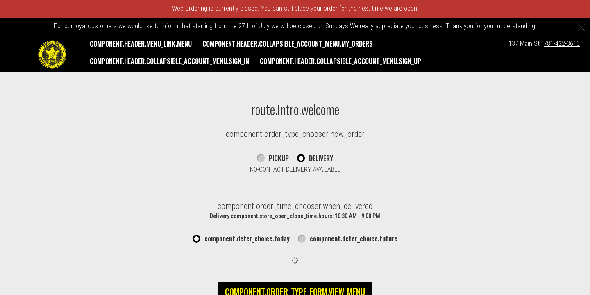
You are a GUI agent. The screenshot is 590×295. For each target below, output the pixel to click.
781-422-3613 (562, 44)
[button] (52, 54)
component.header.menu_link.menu (141, 44)
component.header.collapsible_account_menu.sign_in (169, 61)
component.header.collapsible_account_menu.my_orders (287, 44)
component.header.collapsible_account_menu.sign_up (340, 61)
